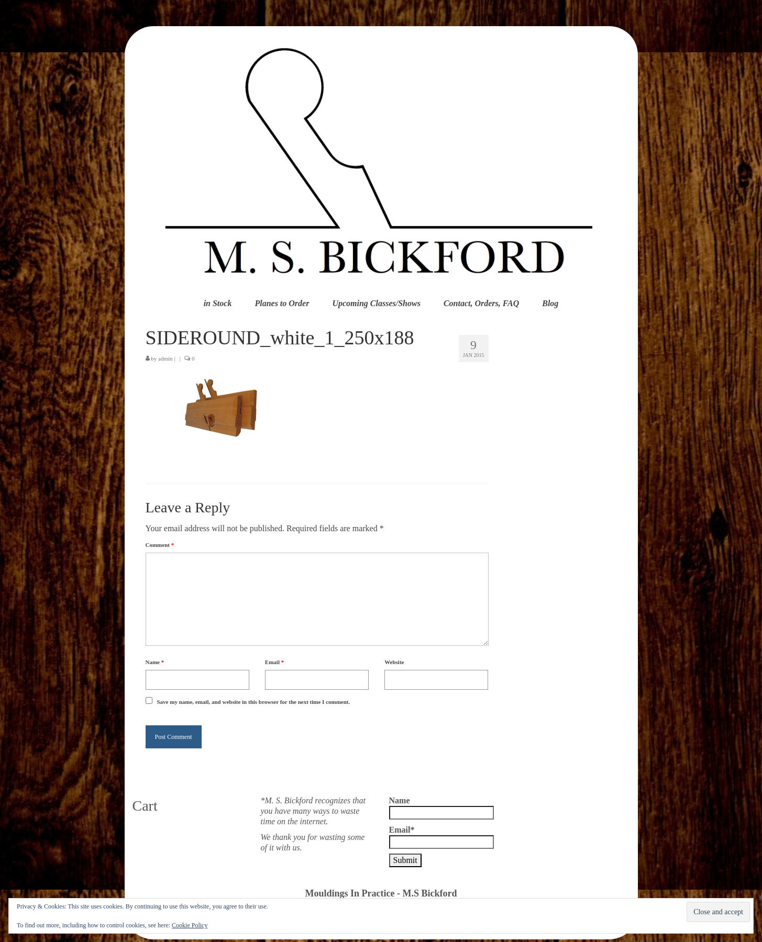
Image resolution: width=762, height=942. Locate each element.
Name (155, 662)
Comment (160, 545)
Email (274, 662)
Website (394, 662)
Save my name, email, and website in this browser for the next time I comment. (253, 702)
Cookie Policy (189, 925)
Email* (441, 837)
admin (165, 358)
